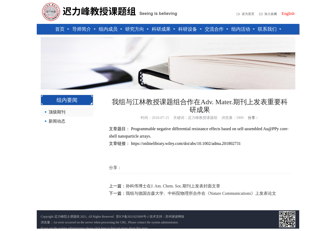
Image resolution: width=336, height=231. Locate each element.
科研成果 (161, 29)
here (104, 228)
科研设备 (187, 29)
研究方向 (134, 29)
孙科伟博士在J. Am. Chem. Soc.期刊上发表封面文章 (173, 186)
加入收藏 (270, 13)
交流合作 (214, 29)
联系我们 (267, 29)
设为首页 (248, 13)
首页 (60, 29)
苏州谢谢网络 (174, 216)
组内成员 (108, 29)
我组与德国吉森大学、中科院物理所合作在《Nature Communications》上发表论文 (201, 193)
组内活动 (240, 29)
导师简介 (81, 29)
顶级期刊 (57, 112)
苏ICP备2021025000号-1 (132, 216)
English (288, 13)
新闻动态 (57, 121)
